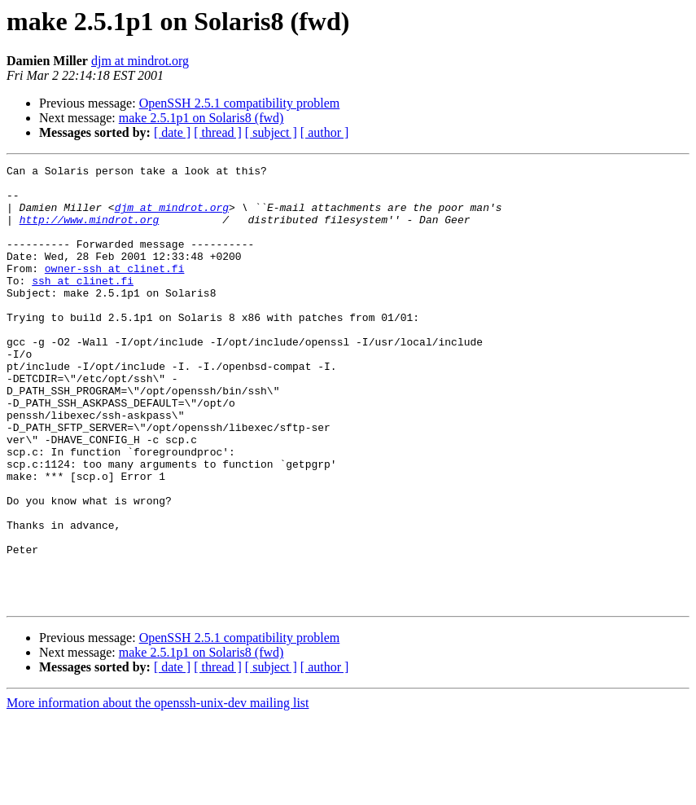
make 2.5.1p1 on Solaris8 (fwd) (201, 118)
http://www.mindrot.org (90, 231)
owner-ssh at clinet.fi (115, 290)
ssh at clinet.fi (83, 304)
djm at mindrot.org (140, 61)
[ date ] (172, 132)
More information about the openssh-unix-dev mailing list (158, 791)
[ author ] (324, 132)
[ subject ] (271, 132)
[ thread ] (218, 132)
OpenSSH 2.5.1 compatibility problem (239, 103)
